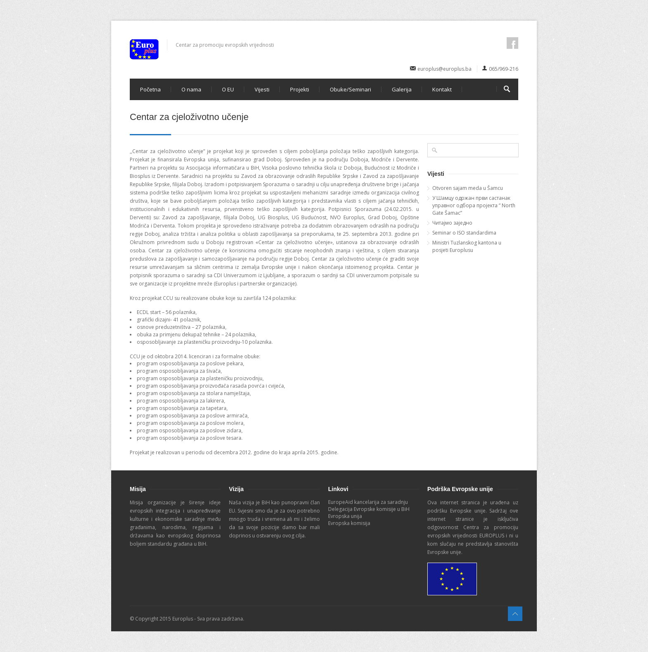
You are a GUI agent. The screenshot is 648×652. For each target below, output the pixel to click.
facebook (512, 43)
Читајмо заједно (452, 222)
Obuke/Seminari (350, 89)
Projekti (299, 89)
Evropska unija (345, 516)
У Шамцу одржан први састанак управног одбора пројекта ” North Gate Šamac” (473, 205)
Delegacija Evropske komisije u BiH (369, 509)
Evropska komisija (349, 523)
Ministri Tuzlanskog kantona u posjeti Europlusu (466, 246)
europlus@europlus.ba (444, 68)
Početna (150, 89)
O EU (228, 89)
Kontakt (442, 89)
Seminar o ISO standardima (464, 232)
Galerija (402, 89)
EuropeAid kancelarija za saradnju (368, 502)
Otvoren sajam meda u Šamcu (467, 188)
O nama (191, 89)
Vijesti (262, 89)
